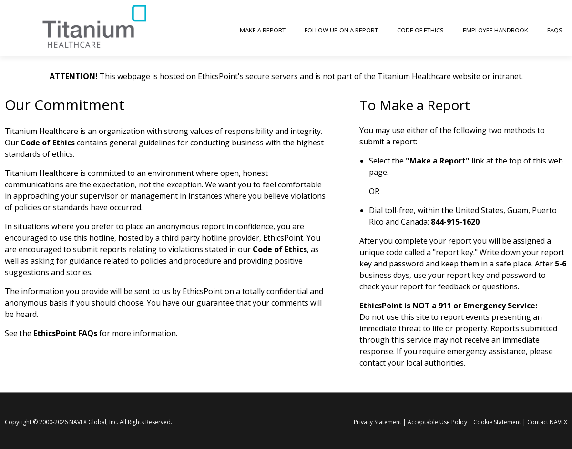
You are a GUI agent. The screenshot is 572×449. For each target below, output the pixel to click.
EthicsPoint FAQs (65, 333)
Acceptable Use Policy (437, 422)
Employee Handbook (495, 30)
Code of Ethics (420, 30)
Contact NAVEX (547, 422)
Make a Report (263, 30)
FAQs (554, 30)
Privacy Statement (377, 422)
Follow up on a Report (341, 30)
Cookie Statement (497, 422)
